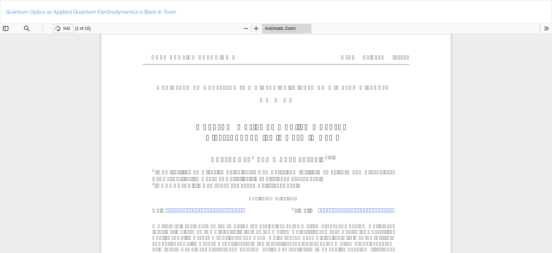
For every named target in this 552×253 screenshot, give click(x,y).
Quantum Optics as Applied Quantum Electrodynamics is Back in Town (91, 12)
